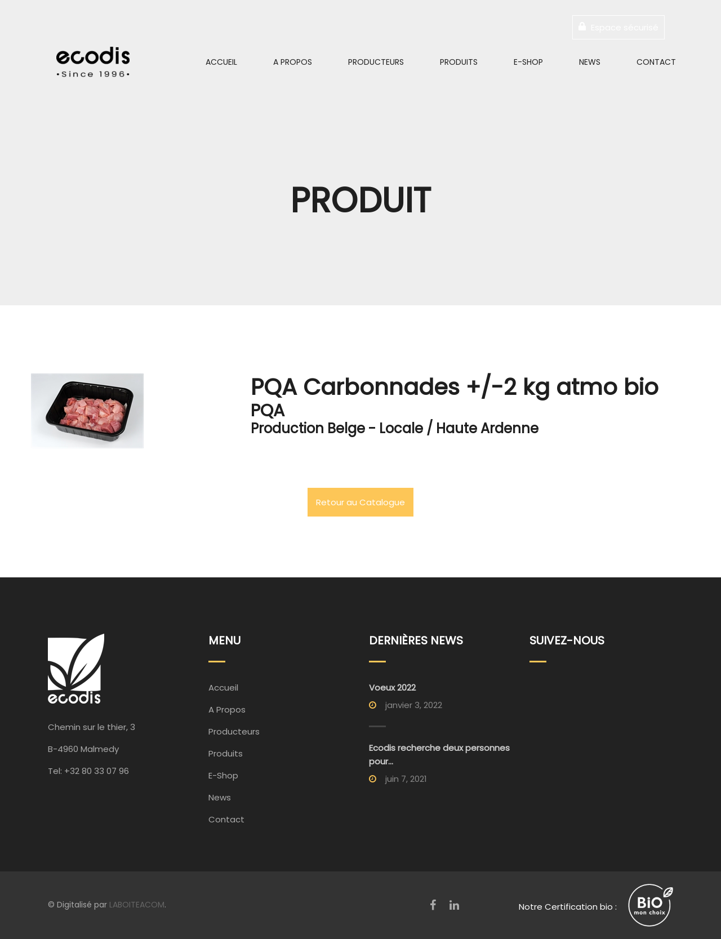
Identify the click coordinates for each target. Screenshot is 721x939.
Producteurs (376, 62)
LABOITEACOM (136, 904)
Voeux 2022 (392, 687)
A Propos (292, 62)
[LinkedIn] (454, 905)
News (589, 62)
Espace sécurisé (618, 27)
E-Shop (528, 62)
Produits (459, 62)
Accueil (221, 62)
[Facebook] (433, 905)
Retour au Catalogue (360, 502)
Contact (656, 62)
